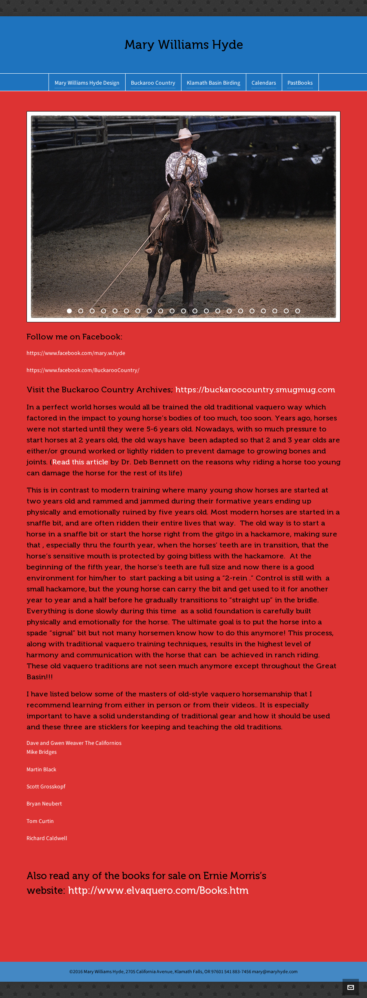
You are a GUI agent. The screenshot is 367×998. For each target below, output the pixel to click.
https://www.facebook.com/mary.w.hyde (76, 353)
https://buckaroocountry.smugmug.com (255, 389)
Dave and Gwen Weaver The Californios (74, 743)
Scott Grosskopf (46, 786)
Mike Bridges (42, 752)
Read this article (80, 462)
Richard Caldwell (47, 838)
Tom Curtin (40, 821)
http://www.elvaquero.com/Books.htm (158, 890)
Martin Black (41, 769)
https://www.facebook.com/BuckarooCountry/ (83, 370)
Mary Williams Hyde (183, 44)
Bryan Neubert (44, 804)
